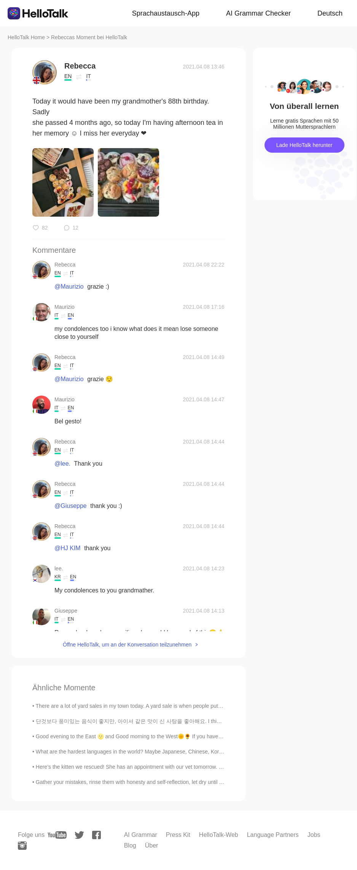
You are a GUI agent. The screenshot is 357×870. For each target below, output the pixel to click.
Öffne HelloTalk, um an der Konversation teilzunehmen (127, 645)
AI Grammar (140, 835)
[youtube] (57, 835)
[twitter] (79, 835)
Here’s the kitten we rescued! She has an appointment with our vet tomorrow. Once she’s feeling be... (155, 767)
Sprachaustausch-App (165, 13)
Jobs (314, 835)
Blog (130, 845)
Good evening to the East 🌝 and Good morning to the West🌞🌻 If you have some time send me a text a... (163, 736)
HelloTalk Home (26, 37)
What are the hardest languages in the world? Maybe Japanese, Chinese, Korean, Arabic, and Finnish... (158, 752)
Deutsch (330, 13)
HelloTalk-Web (218, 835)
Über (151, 845)
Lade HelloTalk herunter (304, 145)
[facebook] (96, 835)
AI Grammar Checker (258, 13)
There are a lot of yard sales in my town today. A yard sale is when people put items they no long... (151, 706)
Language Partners (273, 835)
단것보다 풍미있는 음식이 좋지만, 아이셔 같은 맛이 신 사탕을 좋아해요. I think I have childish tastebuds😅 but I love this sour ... (187, 721)
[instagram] (22, 845)
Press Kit (178, 835)
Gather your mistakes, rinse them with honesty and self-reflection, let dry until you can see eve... (149, 782)
